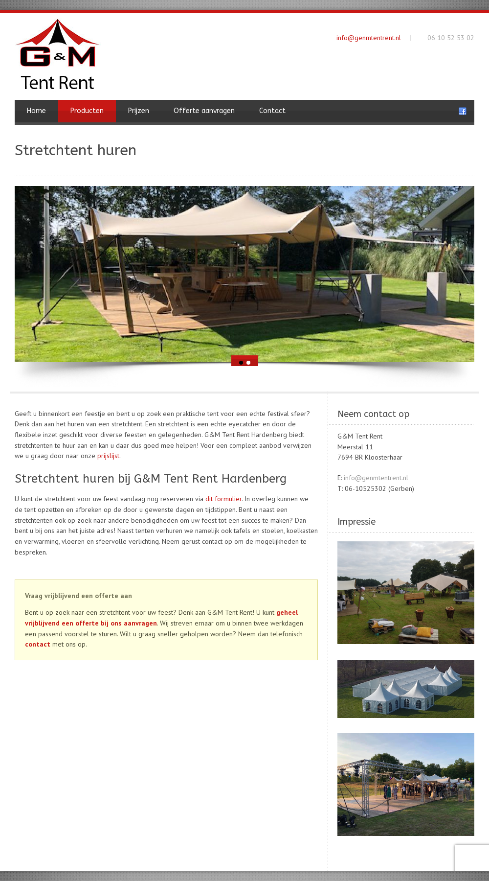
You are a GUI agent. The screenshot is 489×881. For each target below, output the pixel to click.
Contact (272, 111)
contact (37, 644)
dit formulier (223, 498)
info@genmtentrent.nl (368, 37)
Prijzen (138, 111)
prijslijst (108, 455)
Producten (87, 111)
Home (36, 111)
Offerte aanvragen (204, 111)
